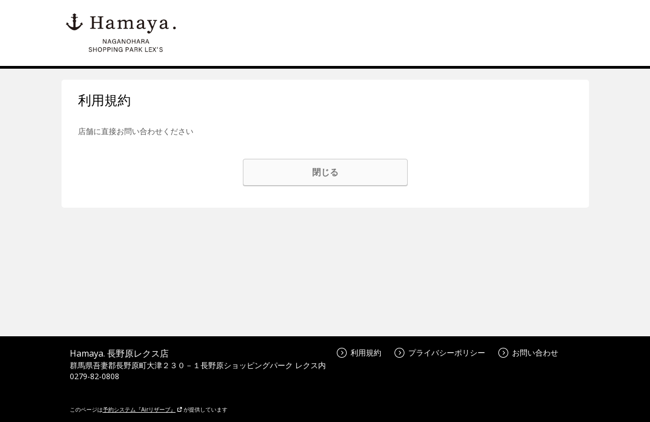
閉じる (325, 172)
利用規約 (359, 352)
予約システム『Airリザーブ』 (142, 409)
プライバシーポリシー (440, 352)
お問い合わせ (528, 352)
